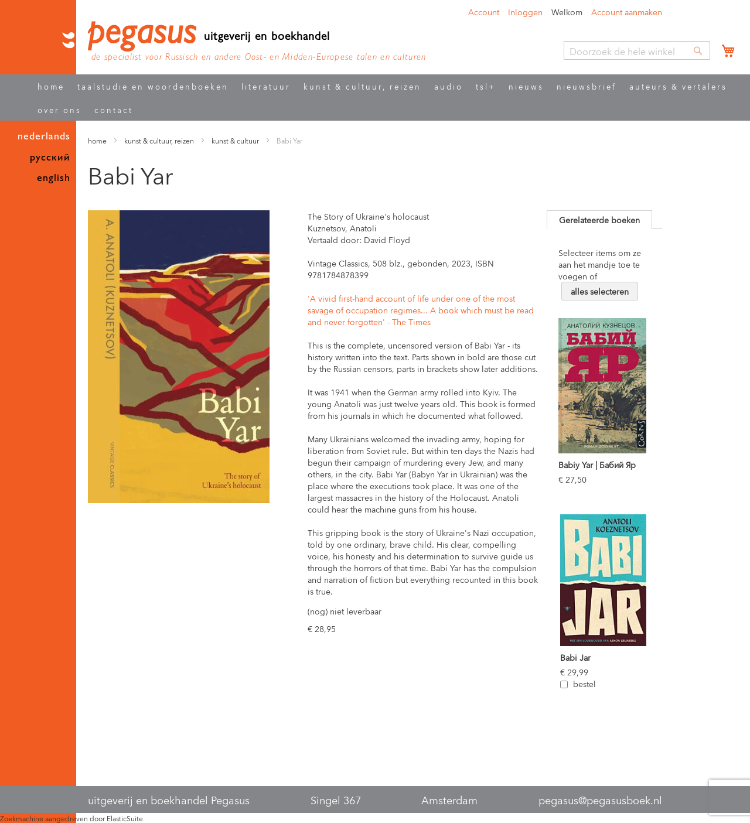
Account (483, 11)
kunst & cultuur (236, 140)
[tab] (599, 219)
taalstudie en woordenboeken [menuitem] (153, 86)
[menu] (384, 97)
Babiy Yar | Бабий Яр (597, 464)
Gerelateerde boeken (599, 219)
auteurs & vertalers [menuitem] (678, 86)
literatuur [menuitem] (266, 86)
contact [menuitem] (113, 109)
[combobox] (637, 50)
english (53, 177)
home (97, 140)
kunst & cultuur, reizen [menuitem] (362, 86)
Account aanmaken (626, 11)
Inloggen (525, 11)
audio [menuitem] (448, 86)
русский (50, 157)
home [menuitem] (51, 86)
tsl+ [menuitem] (486, 86)
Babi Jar (575, 657)
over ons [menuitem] (59, 109)
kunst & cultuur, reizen (159, 140)
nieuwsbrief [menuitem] (586, 86)
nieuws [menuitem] (526, 86)
